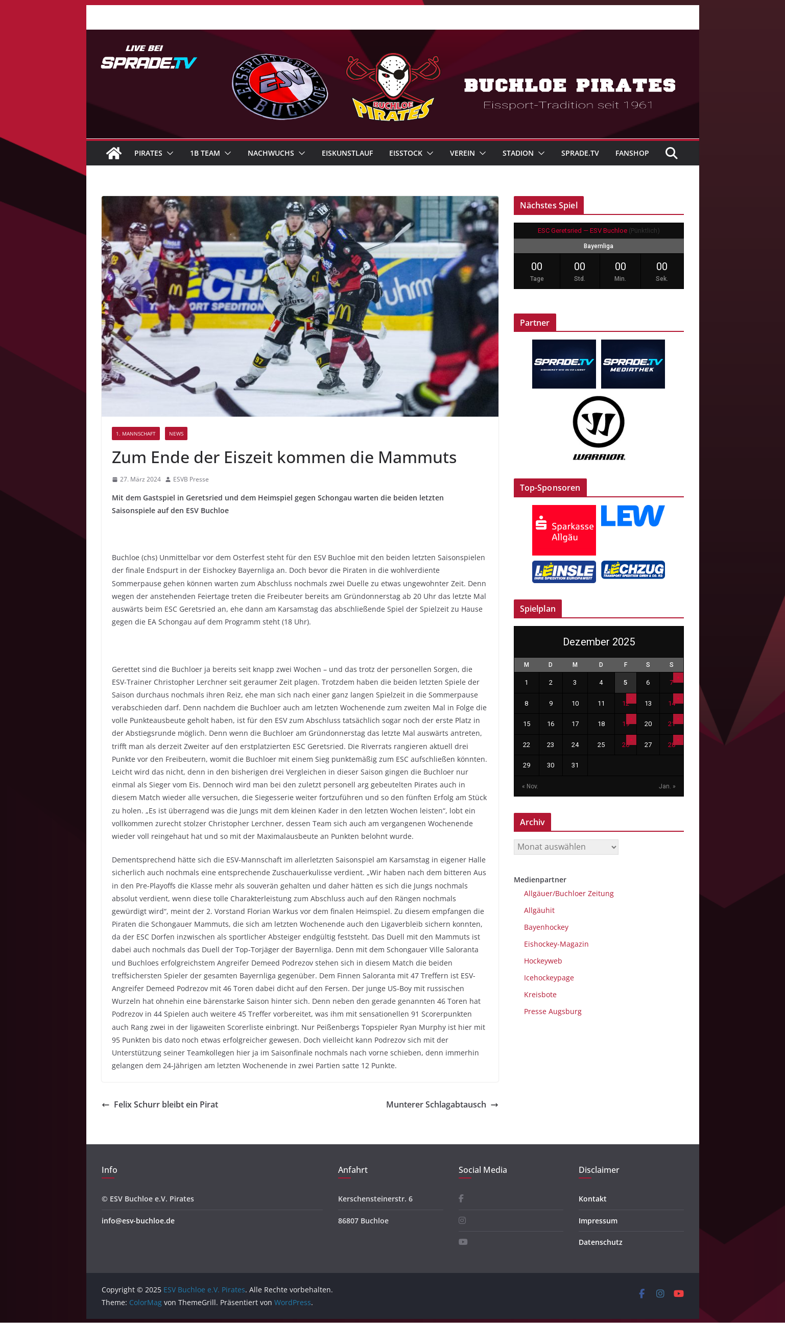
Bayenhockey (546, 927)
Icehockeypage (549, 977)
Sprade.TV (580, 153)
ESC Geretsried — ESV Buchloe (582, 230)
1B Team (205, 153)
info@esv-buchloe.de (138, 1220)
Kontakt (593, 1198)
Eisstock (405, 153)
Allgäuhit (539, 910)
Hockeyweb (543, 961)
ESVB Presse (191, 479)
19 (625, 724)
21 (671, 724)
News (176, 433)
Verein (462, 153)
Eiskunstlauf (347, 153)
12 (625, 703)
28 (671, 745)
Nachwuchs (271, 153)
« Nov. (530, 786)
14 (671, 703)
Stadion (518, 153)
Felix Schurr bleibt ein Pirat (160, 1104)
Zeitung (600, 893)
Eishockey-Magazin (556, 944)
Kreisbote (540, 994)
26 (625, 745)
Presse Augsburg (553, 1011)
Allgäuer (538, 893)
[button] (168, 153)
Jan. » (667, 786)
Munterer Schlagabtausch (442, 1104)
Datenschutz (601, 1242)
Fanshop (632, 153)
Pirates (148, 153)
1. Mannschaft (136, 433)
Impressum (598, 1220)
